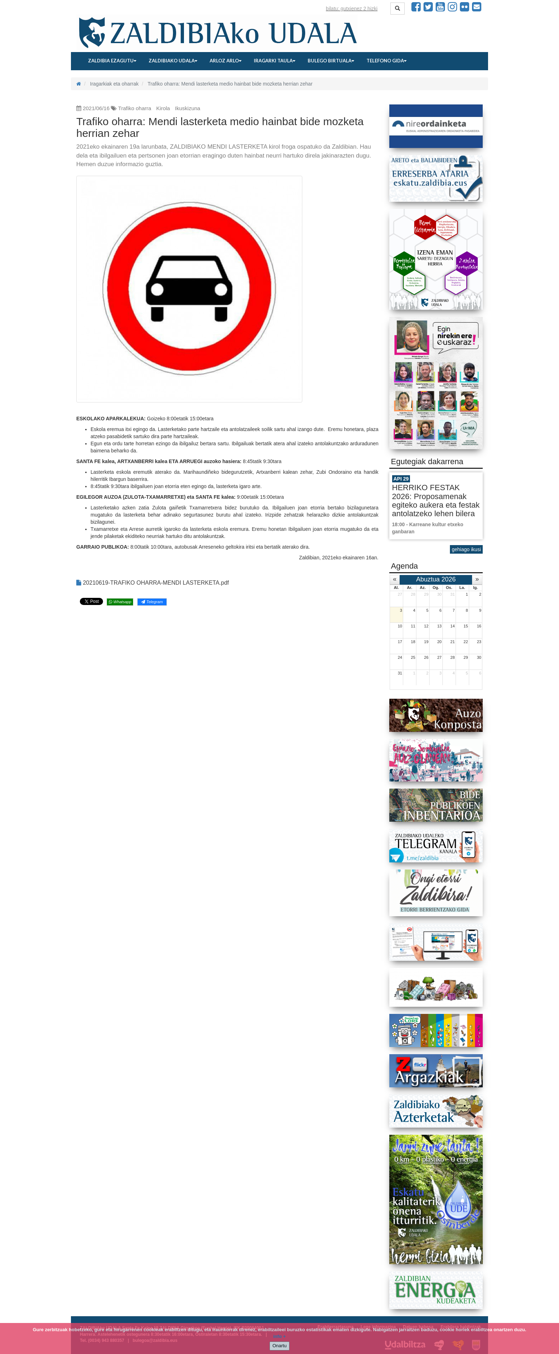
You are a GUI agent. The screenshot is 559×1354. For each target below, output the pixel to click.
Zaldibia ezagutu (112, 60)
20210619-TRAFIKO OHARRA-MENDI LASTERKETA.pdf (152, 583)
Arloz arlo (225, 60)
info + (279, 1336)
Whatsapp (120, 602)
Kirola (163, 108)
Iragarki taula (274, 60)
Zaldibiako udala (173, 60)
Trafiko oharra (134, 108)
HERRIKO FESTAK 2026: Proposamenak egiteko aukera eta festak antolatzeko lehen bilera (436, 500)
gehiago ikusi (466, 549)
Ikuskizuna (187, 108)
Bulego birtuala (331, 60)
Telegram (152, 602)
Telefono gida (386, 60)
